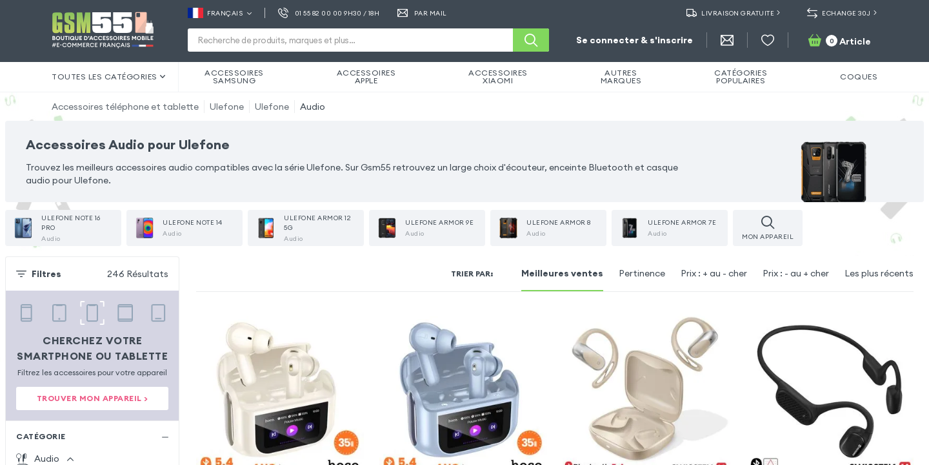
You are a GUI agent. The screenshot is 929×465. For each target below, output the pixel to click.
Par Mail (422, 13)
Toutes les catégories (108, 76)
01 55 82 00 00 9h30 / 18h (328, 13)
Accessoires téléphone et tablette (125, 106)
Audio (312, 106)
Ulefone (227, 106)
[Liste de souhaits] (767, 40)
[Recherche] (531, 40)
